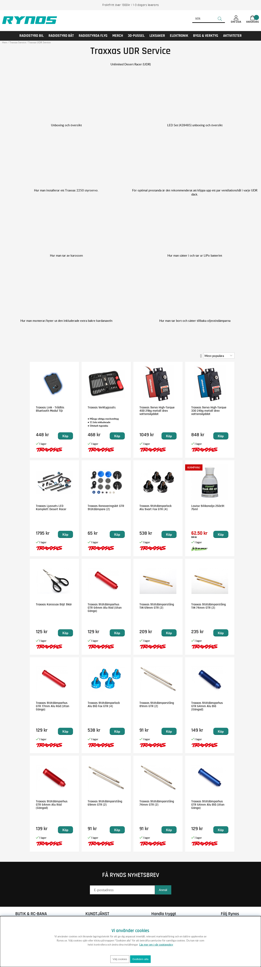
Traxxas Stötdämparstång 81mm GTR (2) (156, 704)
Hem (4, 42)
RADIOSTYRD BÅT (61, 36)
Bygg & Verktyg (205, 36)
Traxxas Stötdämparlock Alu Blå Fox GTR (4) (104, 704)
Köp (65, 436)
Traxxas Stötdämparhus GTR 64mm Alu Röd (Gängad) (51, 804)
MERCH (117, 36)
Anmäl (163, 890)
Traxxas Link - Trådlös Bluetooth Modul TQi (50, 409)
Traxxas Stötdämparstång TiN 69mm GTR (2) (156, 606)
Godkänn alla (140, 959)
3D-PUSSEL (136, 36)
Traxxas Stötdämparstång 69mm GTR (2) (105, 803)
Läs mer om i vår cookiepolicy (156, 944)
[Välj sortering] (218, 355)
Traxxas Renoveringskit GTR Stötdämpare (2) (106, 507)
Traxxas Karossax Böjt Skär (54, 604)
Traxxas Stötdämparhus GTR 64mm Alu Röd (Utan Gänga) (105, 608)
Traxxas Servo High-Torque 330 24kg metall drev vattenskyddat (208, 411)
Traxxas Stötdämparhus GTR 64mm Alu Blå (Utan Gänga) (207, 804)
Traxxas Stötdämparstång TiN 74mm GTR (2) (208, 606)
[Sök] (208, 19)
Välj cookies (120, 959)
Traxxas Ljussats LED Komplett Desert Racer (51, 507)
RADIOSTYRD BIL (31, 36)
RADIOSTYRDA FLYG (93, 36)
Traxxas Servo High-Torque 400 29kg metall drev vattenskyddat (157, 411)
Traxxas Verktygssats (102, 407)
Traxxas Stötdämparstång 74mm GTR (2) (156, 803)
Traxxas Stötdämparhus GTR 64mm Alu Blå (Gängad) (207, 706)
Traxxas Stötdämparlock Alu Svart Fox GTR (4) (155, 507)
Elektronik (179, 36)
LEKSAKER (157, 36)
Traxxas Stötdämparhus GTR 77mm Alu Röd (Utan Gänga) (52, 706)
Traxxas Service (17, 42)
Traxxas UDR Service (39, 42)
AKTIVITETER (232, 36)
